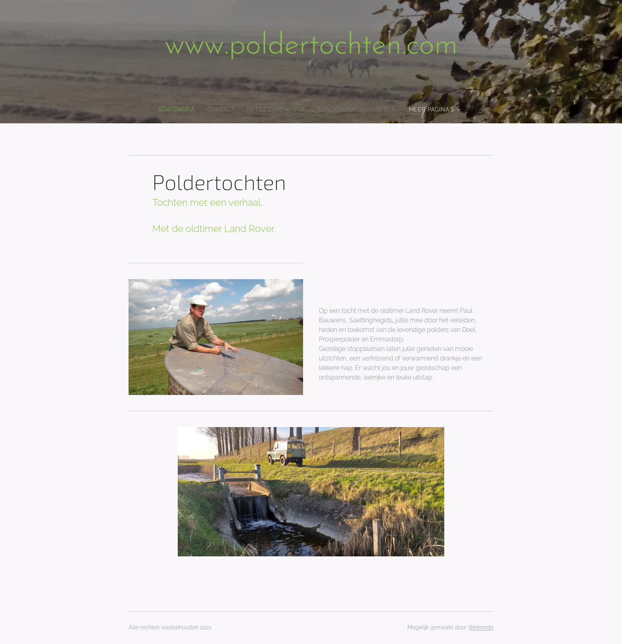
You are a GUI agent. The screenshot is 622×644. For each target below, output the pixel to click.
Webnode (480, 627)
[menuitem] (172, 109)
